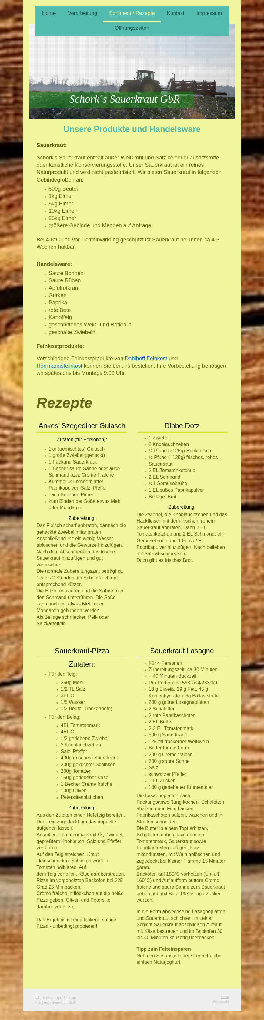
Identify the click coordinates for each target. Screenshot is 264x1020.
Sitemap (70, 997)
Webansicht (220, 1001)
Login (225, 997)
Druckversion (48, 997)
